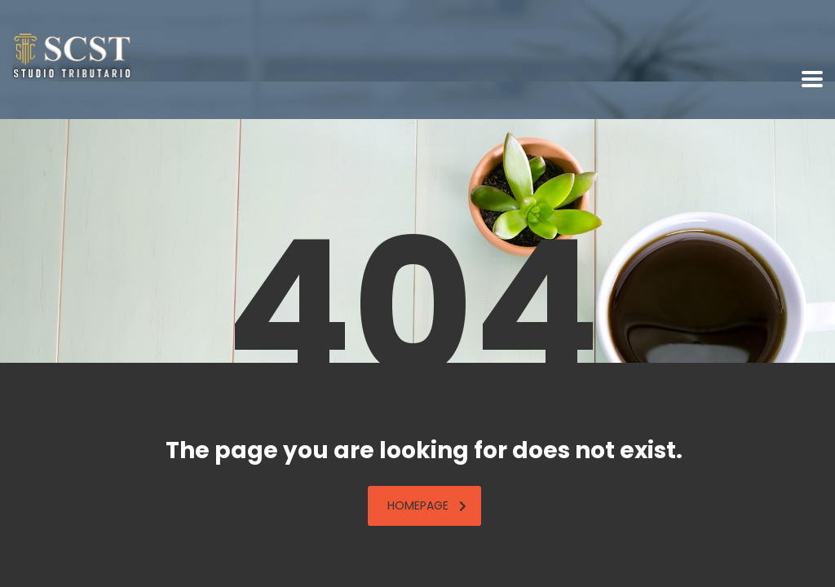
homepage (426, 505)
